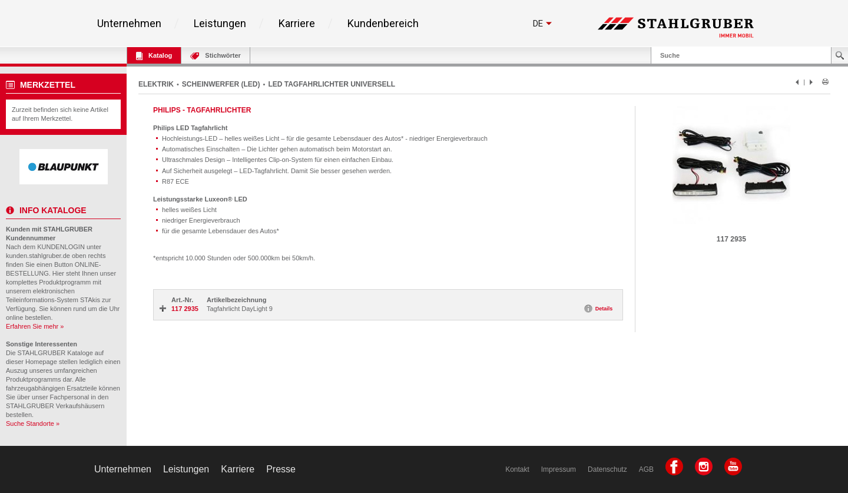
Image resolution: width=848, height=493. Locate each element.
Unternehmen (129, 23)
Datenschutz (607, 469)
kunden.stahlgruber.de (38, 255)
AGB (646, 469)
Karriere (297, 23)
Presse (281, 469)
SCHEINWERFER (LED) (221, 84)
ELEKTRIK (156, 84)
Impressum (558, 469)
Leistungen (220, 23)
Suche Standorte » (32, 423)
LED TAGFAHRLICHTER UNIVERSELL (331, 84)
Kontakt (517, 469)
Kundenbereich (383, 23)
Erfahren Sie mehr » (35, 326)
